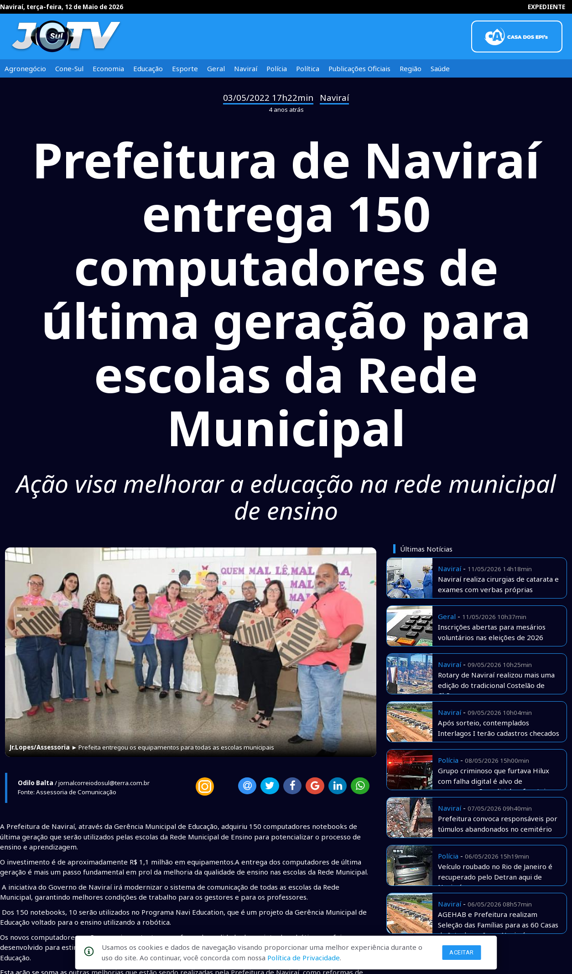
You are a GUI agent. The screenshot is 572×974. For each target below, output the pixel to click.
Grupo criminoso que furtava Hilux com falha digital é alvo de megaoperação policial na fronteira (495, 781)
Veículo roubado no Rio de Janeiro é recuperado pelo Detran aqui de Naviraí (495, 876)
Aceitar (461, 952)
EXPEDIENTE (546, 7)
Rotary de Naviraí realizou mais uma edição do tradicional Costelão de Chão (496, 685)
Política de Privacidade (303, 957)
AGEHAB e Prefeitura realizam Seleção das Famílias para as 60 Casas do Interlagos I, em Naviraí (498, 924)
